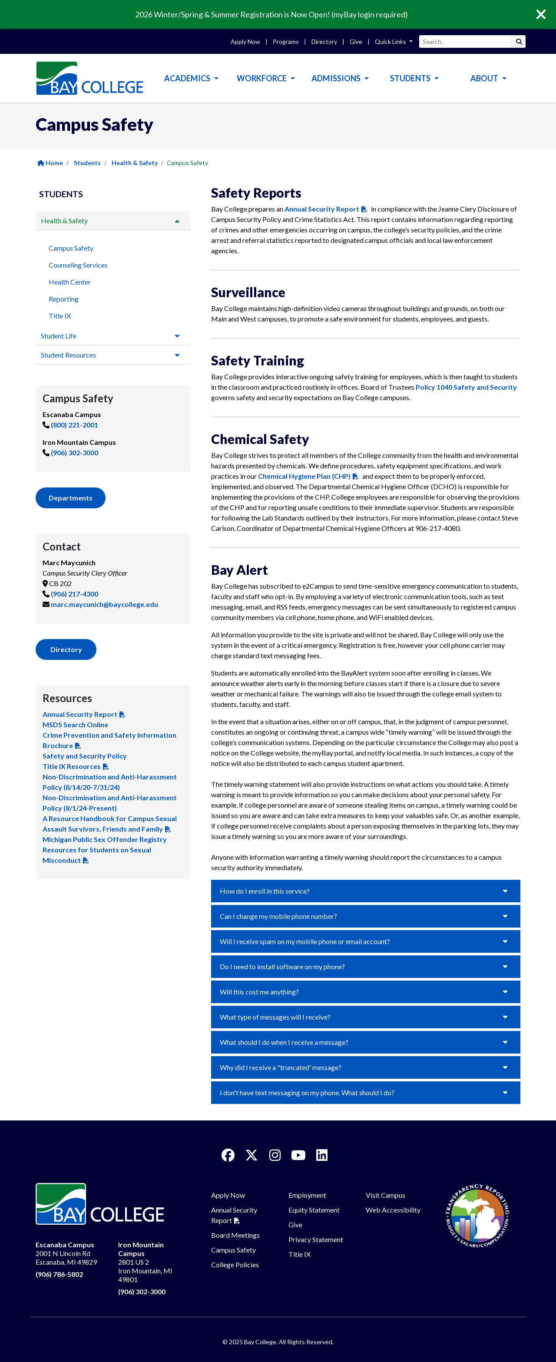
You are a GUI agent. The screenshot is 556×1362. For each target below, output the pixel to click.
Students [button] (411, 78)
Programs (286, 41)
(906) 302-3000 (74, 452)
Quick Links (391, 41)
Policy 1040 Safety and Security (466, 387)
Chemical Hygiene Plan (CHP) (304, 476)
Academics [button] (188, 78)
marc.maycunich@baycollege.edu (104, 604)
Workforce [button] (262, 78)
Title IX (60, 316)
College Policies (235, 1264)
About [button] (485, 78)
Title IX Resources (72, 766)
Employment (307, 1195)
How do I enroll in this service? (265, 891)
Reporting (64, 299)
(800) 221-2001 (74, 425)
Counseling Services (78, 265)
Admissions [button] (336, 78)
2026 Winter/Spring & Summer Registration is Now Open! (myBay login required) (271, 14)
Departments (71, 498)
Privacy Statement (315, 1239)
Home (50, 162)
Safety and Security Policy (85, 756)
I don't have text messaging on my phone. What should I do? (307, 1092)
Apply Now (245, 41)
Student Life (58, 335)
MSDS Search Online (75, 724)
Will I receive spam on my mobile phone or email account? (305, 941)
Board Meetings (235, 1235)
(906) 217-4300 (74, 594)
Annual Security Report (80, 714)
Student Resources (68, 355)
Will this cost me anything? (259, 992)
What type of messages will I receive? (275, 1017)
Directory (324, 41)
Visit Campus (385, 1195)
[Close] (547, 15)
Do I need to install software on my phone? (282, 966)
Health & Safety (135, 162)
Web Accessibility (393, 1210)
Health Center (70, 282)
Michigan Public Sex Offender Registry (105, 839)
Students (87, 162)
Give (356, 41)
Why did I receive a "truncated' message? (280, 1067)
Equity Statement (314, 1210)
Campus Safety (71, 248)
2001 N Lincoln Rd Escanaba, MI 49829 (66, 1253)
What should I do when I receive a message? (284, 1042)
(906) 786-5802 (59, 1274)
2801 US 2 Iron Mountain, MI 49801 (145, 1261)
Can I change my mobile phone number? (278, 916)
